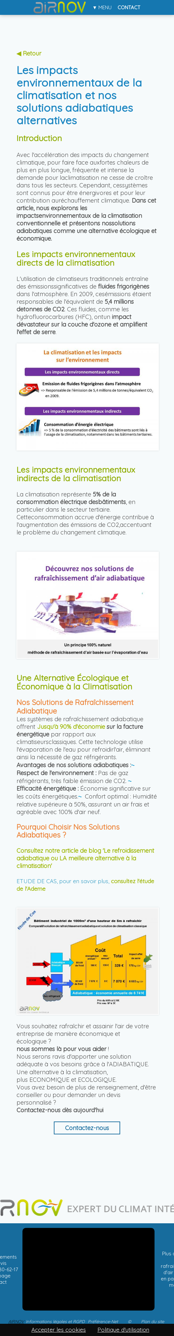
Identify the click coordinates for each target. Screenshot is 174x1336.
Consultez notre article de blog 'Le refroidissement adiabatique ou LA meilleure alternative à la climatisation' (85, 858)
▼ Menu (102, 7)
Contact (129, 7)
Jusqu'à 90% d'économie (71, 726)
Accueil (60, 7)
